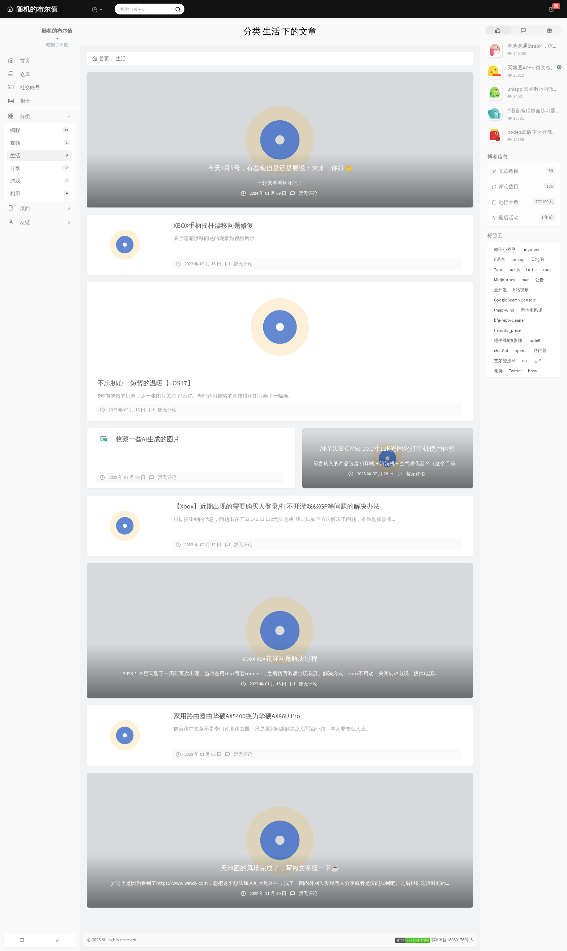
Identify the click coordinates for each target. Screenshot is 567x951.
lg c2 (537, 360)
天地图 (537, 259)
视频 (39, 143)
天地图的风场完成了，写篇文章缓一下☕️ (280, 868)
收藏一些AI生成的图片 (148, 439)
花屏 (498, 370)
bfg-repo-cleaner (509, 320)
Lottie (531, 269)
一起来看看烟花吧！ (280, 183)
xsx (524, 360)
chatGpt (501, 350)
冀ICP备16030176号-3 (452, 940)
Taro (498, 269)
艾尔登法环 (505, 360)
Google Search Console (515, 300)
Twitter (515, 370)
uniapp (518, 259)
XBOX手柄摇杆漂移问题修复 (213, 225)
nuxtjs (514, 269)
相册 (39, 193)
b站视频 (521, 289)
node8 (534, 340)
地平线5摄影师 (508, 340)
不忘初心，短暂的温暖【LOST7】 (146, 383)
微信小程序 (505, 249)
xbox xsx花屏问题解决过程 (279, 658)
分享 (39, 168)
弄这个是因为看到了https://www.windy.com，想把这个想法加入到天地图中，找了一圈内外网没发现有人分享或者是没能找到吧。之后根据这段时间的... (280, 883)
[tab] (498, 30)
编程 (39, 130)
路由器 (540, 350)
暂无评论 (308, 193)
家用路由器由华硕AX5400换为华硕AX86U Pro (237, 716)
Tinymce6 (531, 249)
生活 (39, 155)
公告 (539, 279)
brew (532, 370)
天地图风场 (531, 310)
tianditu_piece (507, 330)
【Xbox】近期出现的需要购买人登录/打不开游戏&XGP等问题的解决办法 (277, 506)
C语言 (499, 259)
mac (525, 279)
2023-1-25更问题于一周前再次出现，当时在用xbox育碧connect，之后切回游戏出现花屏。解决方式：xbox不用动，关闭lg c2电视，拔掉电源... (280, 673)
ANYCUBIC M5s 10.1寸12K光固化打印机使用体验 (387, 448)
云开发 (500, 289)
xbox (547, 269)
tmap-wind (504, 310)
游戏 (39, 180)
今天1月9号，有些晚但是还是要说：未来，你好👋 (280, 168)
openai (521, 350)
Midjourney (504, 279)
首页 (100, 58)
